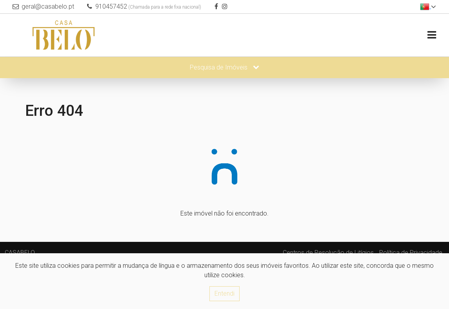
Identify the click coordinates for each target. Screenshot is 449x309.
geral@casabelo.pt (48, 6)
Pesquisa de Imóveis (224, 67)
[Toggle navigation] (431, 35)
